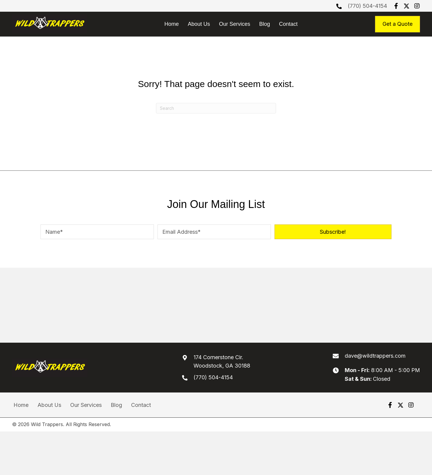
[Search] (216, 108)
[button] (396, 6)
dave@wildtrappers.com (375, 356)
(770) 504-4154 (367, 6)
